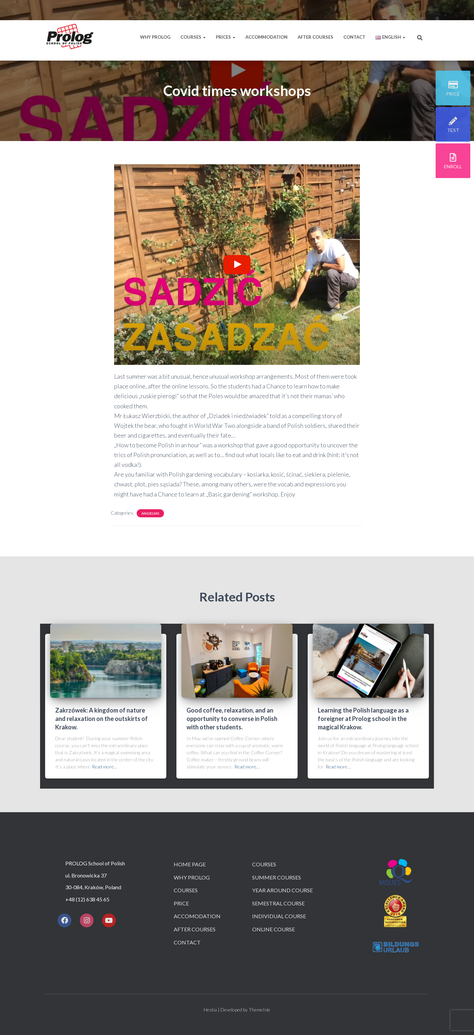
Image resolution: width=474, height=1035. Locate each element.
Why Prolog (155, 37)
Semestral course (278, 903)
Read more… (104, 766)
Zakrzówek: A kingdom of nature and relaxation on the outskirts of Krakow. (101, 718)
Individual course (279, 916)
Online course (273, 929)
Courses (193, 37)
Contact (354, 37)
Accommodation (266, 37)
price (453, 94)
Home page (190, 864)
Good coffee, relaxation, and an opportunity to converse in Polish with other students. (232, 718)
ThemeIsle (259, 1009)
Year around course (282, 890)
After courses (315, 37)
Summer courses (276, 877)
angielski (150, 513)
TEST (453, 131)
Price (181, 903)
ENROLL (453, 167)
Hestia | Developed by (226, 1009)
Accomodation (197, 916)
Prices (225, 37)
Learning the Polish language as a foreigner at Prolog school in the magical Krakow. (363, 718)
